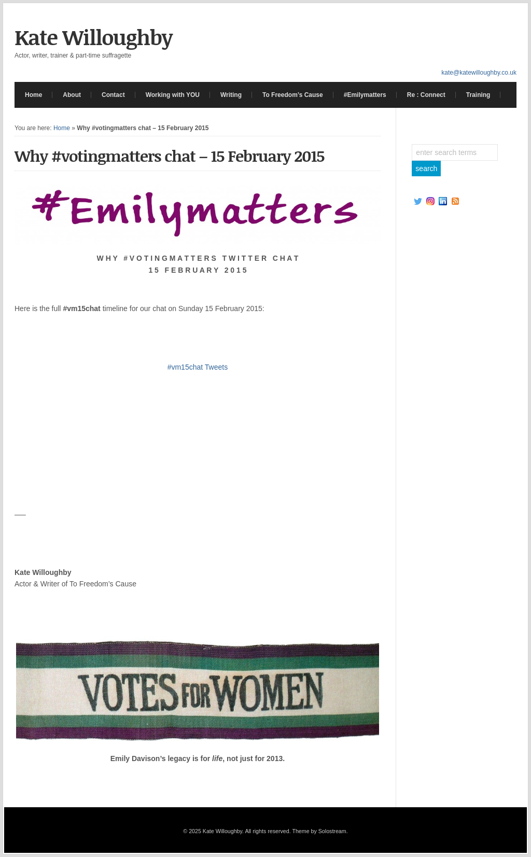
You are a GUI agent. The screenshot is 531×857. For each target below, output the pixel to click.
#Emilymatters (365, 95)
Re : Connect (426, 95)
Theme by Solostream (319, 831)
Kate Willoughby (93, 37)
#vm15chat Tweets (197, 367)
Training (478, 95)
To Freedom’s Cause (292, 95)
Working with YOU (173, 95)
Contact (113, 95)
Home (33, 95)
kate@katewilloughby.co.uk (478, 72)
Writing (231, 95)
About (72, 95)
